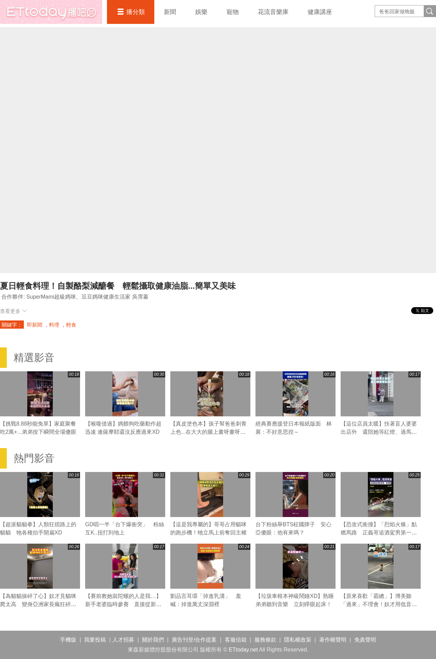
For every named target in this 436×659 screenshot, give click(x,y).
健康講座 (320, 12)
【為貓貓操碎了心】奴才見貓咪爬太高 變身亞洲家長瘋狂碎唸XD (38, 604)
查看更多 (13, 311)
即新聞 (34, 325)
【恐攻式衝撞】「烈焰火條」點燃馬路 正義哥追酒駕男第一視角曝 (379, 532)
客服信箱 (236, 640)
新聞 (170, 12)
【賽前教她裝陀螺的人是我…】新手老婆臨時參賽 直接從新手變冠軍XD (123, 604)
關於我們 (153, 640)
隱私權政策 (297, 640)
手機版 (68, 640)
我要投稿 (95, 640)
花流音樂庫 (273, 12)
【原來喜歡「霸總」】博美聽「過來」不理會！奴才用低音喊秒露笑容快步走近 (379, 604)
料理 (54, 325)
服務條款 (265, 640)
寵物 (233, 12)
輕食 (71, 325)
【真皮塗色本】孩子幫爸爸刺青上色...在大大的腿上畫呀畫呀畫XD (208, 432)
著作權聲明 (332, 640)
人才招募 (123, 640)
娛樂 (201, 12)
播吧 (51, 12)
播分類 (135, 12)
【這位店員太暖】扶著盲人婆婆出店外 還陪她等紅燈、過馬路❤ (379, 432)
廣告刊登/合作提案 (194, 640)
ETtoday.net (243, 650)
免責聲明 (365, 640)
